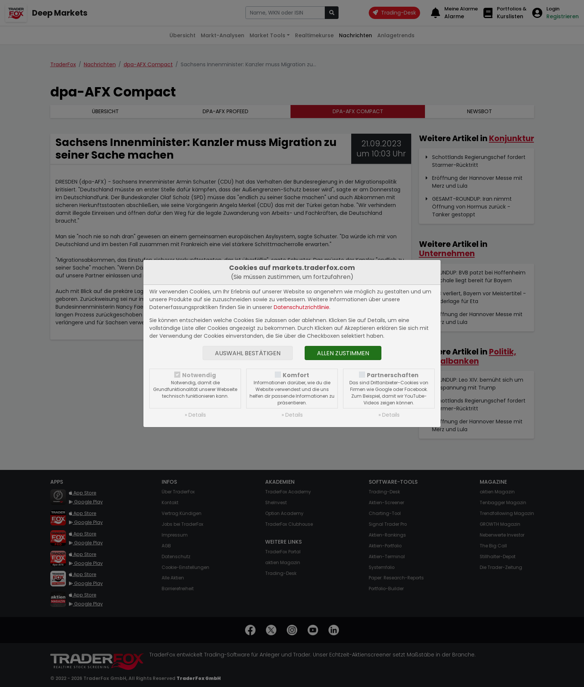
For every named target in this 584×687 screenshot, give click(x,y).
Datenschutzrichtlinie (301, 307)
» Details (195, 415)
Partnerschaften (393, 375)
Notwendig (199, 375)
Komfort (296, 375)
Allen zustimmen (343, 353)
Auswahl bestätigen (247, 353)
